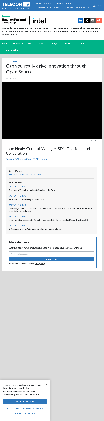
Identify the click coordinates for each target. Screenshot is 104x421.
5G (29, 43)
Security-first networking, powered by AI (26, 199)
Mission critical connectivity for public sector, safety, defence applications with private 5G (48, 220)
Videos (47, 3)
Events (69, 3)
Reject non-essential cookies (25, 408)
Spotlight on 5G (17, 187)
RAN (67, 43)
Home (5, 43)
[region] (25, 400)
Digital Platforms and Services (49, 7)
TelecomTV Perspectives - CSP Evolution (26, 159)
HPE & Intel (11, 61)
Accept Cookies (25, 401)
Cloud (81, 43)
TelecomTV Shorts (33, 174)
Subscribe (51, 259)
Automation (12, 50)
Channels (58, 3)
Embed (94, 141)
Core (41, 43)
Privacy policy (40, 264)
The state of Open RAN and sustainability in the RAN (32, 190)
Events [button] (18, 43)
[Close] (47, 384)
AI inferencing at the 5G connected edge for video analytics (35, 229)
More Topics (82, 7)
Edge (54, 43)
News (38, 3)
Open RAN (69, 7)
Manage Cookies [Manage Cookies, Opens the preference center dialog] (25, 413)
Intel (22, 174)
